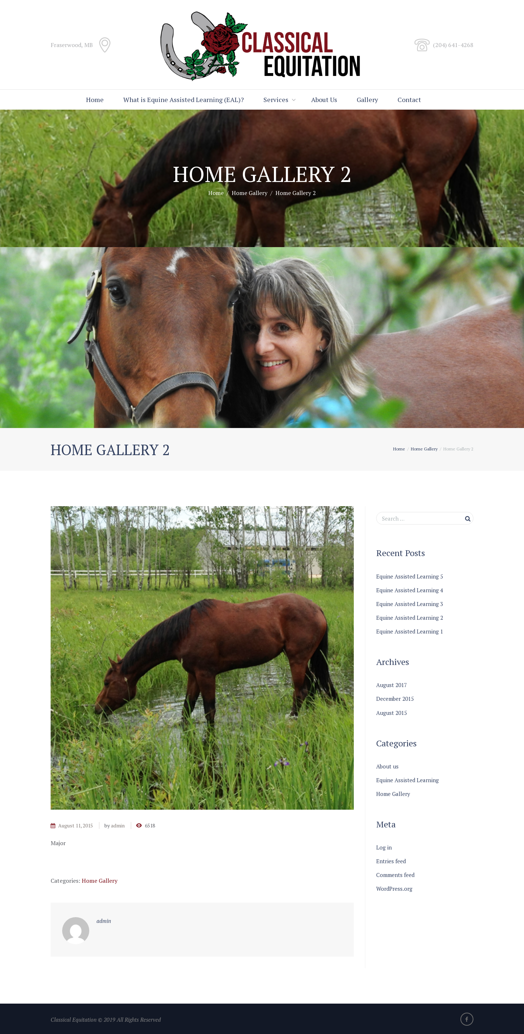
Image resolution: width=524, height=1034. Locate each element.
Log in (384, 847)
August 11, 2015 (75, 825)
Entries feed (391, 861)
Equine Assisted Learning (407, 780)
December (395, 698)
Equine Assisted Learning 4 (409, 590)
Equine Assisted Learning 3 (409, 603)
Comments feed (395, 874)
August (391, 684)
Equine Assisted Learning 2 (409, 617)
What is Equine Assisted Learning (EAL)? (183, 99)
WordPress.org (394, 888)
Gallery (367, 99)
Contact (409, 99)
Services (275, 99)
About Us (324, 99)
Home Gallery (249, 193)
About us (387, 766)
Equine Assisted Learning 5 (409, 576)
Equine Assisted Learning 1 (409, 631)
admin (118, 825)
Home (95, 99)
